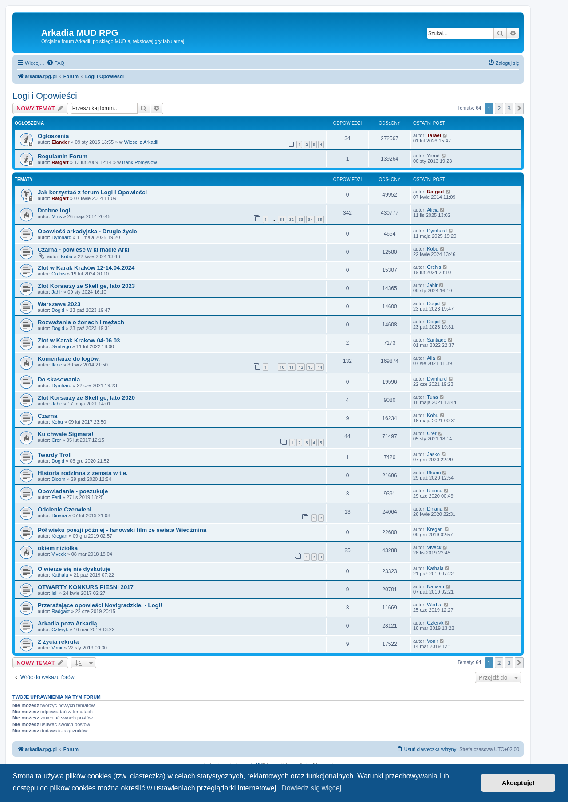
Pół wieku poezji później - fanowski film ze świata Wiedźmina (122, 530)
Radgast (60, 611)
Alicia (432, 209)
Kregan (59, 536)
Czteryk (59, 629)
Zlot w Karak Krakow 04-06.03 (79, 340)
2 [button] (499, 108)
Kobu (66, 256)
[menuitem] (55, 63)
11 (291, 367)
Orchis (58, 273)
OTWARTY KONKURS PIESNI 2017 (86, 587)
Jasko (433, 454)
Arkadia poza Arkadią (67, 623)
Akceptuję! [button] (518, 782)
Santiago (61, 346)
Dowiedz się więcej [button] (311, 788)
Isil (54, 593)
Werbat (434, 604)
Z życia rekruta (58, 641)
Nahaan (435, 586)
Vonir (57, 647)
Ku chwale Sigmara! (65, 434)
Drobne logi (54, 210)
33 (301, 219)
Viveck (58, 554)
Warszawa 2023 (59, 304)
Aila (431, 358)
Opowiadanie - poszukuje (73, 491)
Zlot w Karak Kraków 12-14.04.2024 (86, 267)
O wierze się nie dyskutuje (74, 569)
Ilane (56, 364)
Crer (56, 440)
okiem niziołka (58, 548)
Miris (56, 216)
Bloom (58, 479)
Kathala (59, 575)
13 (310, 367)
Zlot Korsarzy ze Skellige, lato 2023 (86, 286)
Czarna (47, 416)
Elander (60, 142)
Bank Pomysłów (139, 162)
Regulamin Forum (62, 156)
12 (301, 367)
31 (282, 219)
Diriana (59, 515)
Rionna (434, 490)
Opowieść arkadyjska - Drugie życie (87, 231)
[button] (519, 108)
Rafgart (60, 162)
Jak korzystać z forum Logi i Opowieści (92, 192)
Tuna (432, 397)
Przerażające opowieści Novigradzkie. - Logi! (100, 605)
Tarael (434, 135)
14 (320, 367)
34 (310, 219)
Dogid (57, 310)
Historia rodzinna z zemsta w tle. (83, 473)
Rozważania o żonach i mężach (81, 322)
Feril (56, 497)
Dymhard (61, 237)
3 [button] (509, 108)
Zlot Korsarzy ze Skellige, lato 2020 (86, 397)
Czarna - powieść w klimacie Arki (83, 249)
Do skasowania (59, 379)
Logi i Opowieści (44, 96)
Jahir (56, 292)
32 (291, 219)
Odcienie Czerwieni (64, 509)
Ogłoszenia (53, 136)
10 (282, 367)
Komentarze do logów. (69, 358)
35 (320, 219)
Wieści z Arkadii (141, 142)
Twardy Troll (55, 455)
